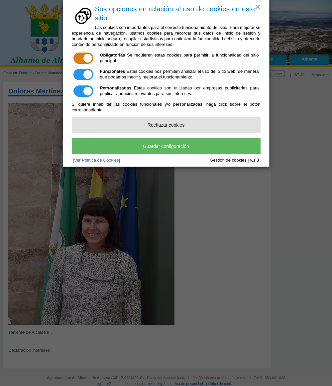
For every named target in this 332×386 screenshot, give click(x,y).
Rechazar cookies (166, 125)
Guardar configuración (166, 146)
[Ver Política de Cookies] (96, 160)
